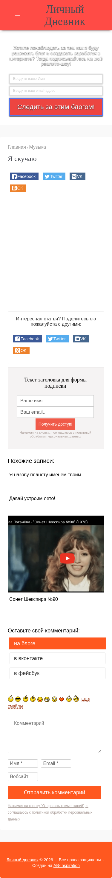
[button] (24, 176)
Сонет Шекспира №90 (33, 599)
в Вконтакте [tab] (28, 658)
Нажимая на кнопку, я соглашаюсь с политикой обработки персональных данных (55, 434)
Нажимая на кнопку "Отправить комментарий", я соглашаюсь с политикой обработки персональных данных (50, 812)
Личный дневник (65, 15)
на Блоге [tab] (24, 643)
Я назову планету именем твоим (45, 474)
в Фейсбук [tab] (26, 673)
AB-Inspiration (66, 865)
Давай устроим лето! (32, 498)
